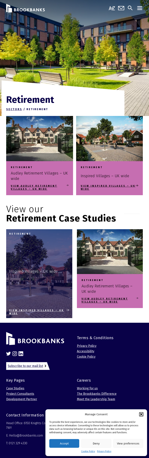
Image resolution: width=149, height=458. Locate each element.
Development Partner (21, 399)
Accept (64, 443)
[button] (141, 414)
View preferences (128, 443)
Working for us (87, 388)
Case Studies (15, 388)
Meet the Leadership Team (96, 399)
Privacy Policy (104, 451)
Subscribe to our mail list (25, 366)
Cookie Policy (88, 451)
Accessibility (85, 351)
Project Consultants (20, 394)
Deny (96, 443)
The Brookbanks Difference (97, 394)
